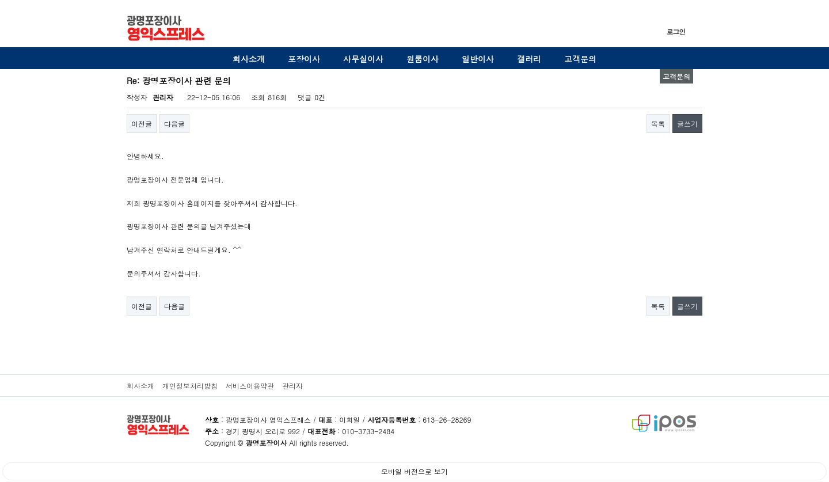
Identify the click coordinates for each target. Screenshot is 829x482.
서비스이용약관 (250, 385)
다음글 (174, 123)
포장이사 (304, 58)
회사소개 (249, 58)
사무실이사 (363, 58)
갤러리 (529, 58)
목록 (658, 123)
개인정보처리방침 (190, 385)
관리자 (292, 385)
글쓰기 (687, 123)
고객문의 (580, 58)
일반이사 (478, 58)
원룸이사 (422, 58)
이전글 (141, 123)
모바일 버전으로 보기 (414, 471)
